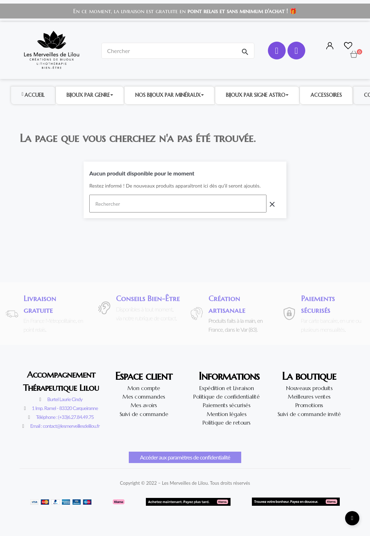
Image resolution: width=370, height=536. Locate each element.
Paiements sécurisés (226, 405)
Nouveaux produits (309, 388)
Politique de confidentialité (226, 396)
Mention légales (227, 413)
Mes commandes (143, 396)
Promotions (309, 405)
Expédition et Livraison (226, 388)
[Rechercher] (177, 203)
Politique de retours (226, 422)
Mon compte (143, 388)
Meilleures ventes (309, 396)
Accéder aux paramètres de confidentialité (185, 457)
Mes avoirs (144, 405)
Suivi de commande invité (309, 413)
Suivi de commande (144, 413)
